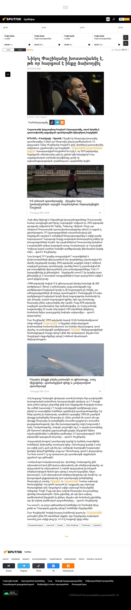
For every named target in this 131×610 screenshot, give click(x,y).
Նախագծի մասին (10, 581)
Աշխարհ (26, 559)
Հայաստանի (50, 323)
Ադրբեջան (97, 525)
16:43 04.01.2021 (34, 68)
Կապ (50, 581)
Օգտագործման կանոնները (33, 581)
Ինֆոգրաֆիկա (56, 559)
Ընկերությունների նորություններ (99, 581)
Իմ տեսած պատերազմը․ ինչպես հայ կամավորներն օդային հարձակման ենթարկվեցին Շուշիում (64, 204)
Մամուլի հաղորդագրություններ (68, 581)
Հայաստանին (94, 512)
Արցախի (75, 329)
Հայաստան (50, 525)
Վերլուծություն (39, 559)
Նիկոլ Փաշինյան (72, 525)
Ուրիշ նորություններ (42, 38)
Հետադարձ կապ (79, 584)
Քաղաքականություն (35, 525)
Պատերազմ (85, 525)
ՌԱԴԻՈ (81, 559)
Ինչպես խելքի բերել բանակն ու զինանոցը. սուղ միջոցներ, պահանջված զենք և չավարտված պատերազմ (63, 383)
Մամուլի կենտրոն (94, 559)
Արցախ (60, 525)
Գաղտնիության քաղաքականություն (18, 584)
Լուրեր (7, 38)
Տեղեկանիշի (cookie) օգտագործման (53, 584)
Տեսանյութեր (70, 559)
